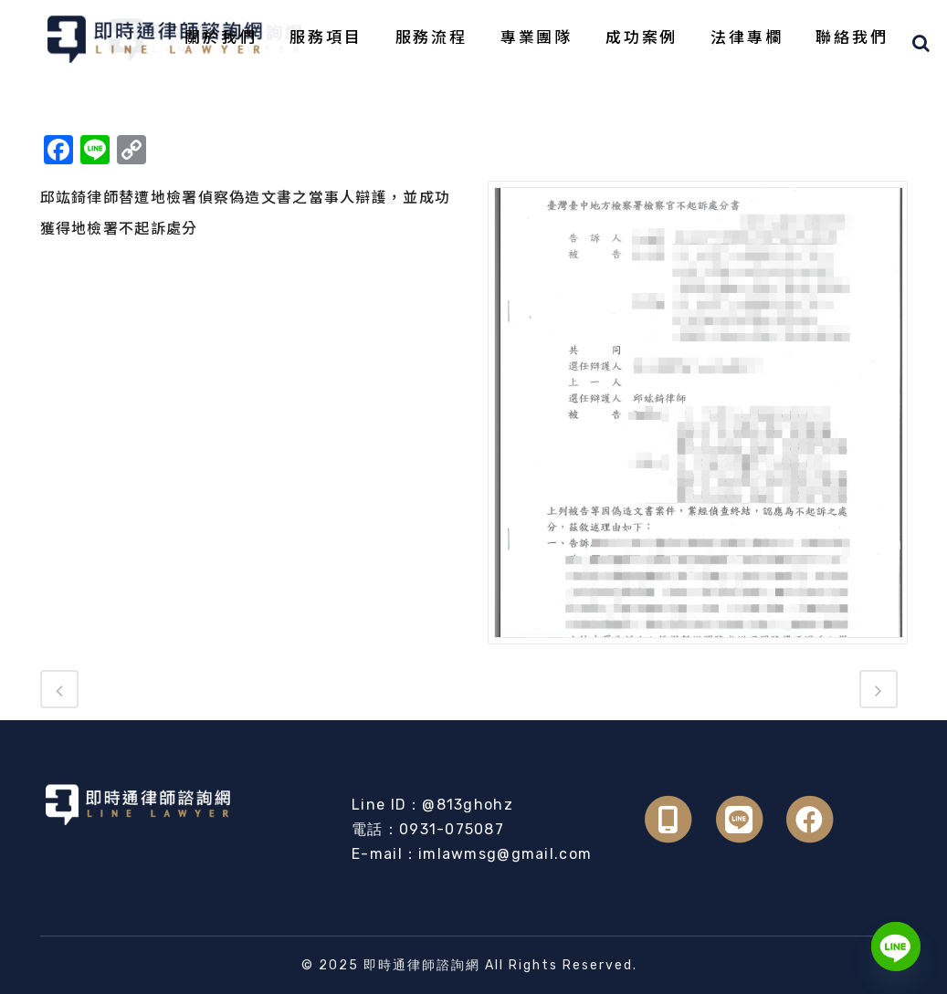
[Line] (896, 946)
